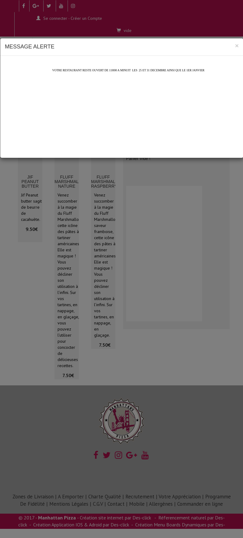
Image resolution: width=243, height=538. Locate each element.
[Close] (237, 45)
